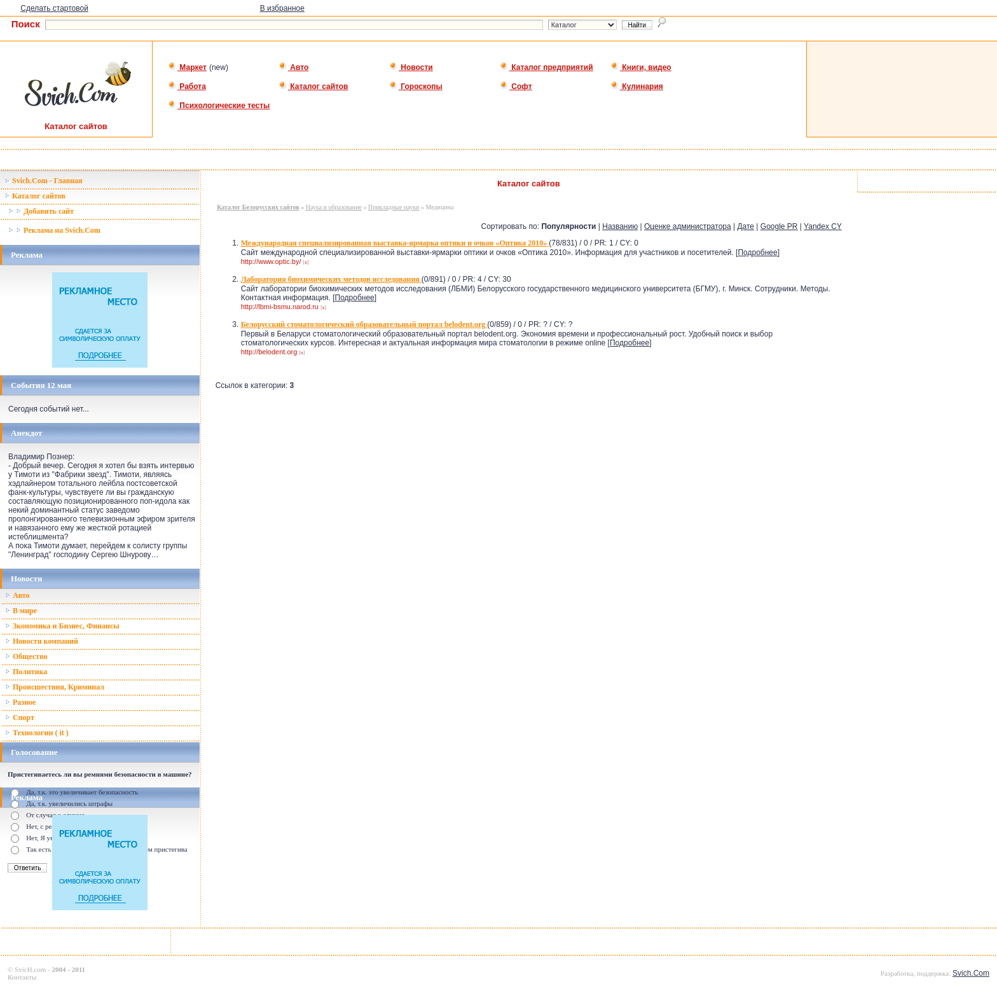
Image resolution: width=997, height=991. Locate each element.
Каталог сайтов (313, 86)
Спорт (19, 717)
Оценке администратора (687, 226)
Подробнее (757, 252)
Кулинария (636, 86)
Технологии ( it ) (37, 732)
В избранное (282, 8)
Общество (26, 656)
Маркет (187, 67)
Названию (620, 226)
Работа (187, 86)
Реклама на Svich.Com (54, 230)
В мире (21, 610)
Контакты (22, 977)
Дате (745, 226)
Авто (293, 67)
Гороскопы (416, 86)
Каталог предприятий (546, 67)
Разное (20, 702)
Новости (411, 67)
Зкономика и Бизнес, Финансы (62, 625)
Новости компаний (41, 641)
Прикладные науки (393, 207)
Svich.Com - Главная (43, 180)
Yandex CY (823, 226)
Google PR (779, 226)
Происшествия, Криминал (54, 687)
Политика (26, 671)
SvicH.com (30, 969)
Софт (516, 86)
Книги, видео (640, 67)
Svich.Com (970, 973)
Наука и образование (334, 207)
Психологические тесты (219, 105)
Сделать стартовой (54, 8)
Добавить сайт (41, 211)
